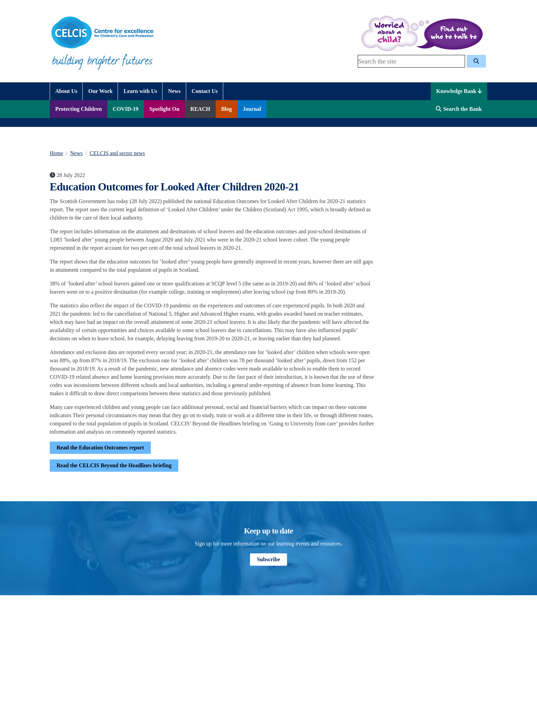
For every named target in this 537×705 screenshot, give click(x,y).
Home (56, 153)
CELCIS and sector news (117, 153)
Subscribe (268, 559)
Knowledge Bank (459, 91)
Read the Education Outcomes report (100, 447)
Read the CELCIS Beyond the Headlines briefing (114, 465)
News (76, 153)
